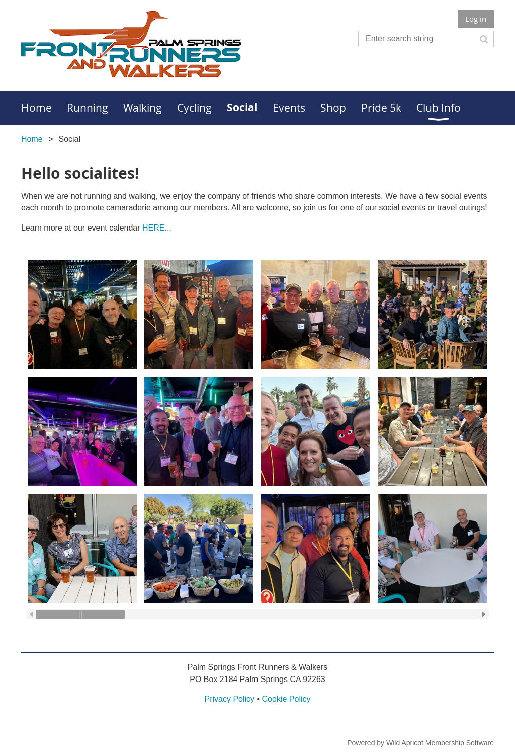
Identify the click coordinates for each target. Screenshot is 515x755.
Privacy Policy (229, 699)
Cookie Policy (286, 699)
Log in (475, 19)
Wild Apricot (404, 743)
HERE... (156, 227)
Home (32, 139)
